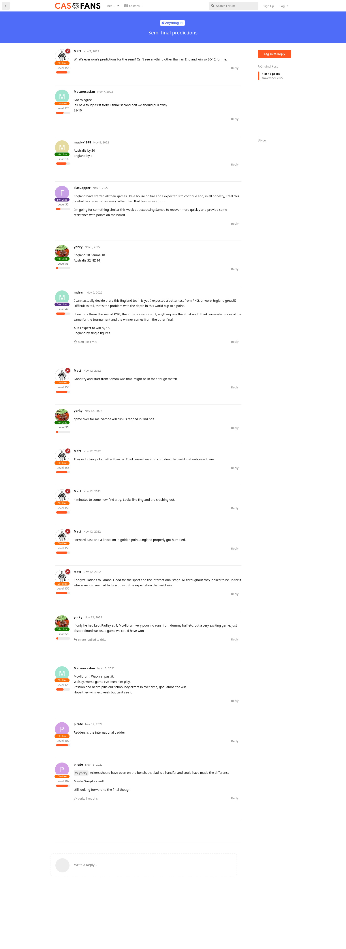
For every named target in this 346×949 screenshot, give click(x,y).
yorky (83, 794)
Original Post (268, 66)
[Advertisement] (135, 95)
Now (262, 140)
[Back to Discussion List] (6, 6)
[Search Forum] (233, 6)
